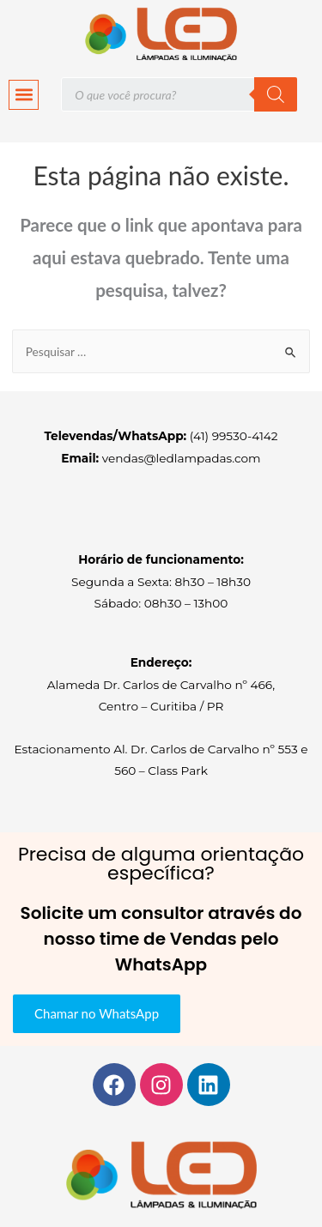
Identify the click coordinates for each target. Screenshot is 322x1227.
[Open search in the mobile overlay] (179, 94)
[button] (24, 95)
